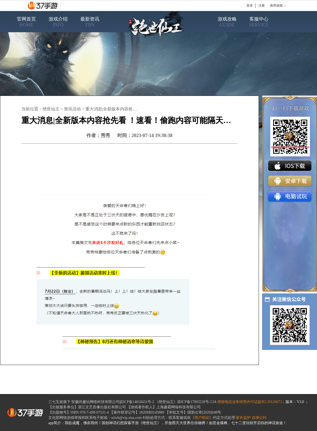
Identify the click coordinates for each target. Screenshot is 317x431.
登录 (249, 5)
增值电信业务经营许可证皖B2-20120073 (249, 402)
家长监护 (243, 418)
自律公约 (259, 418)
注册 (261, 5)
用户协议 (201, 418)
